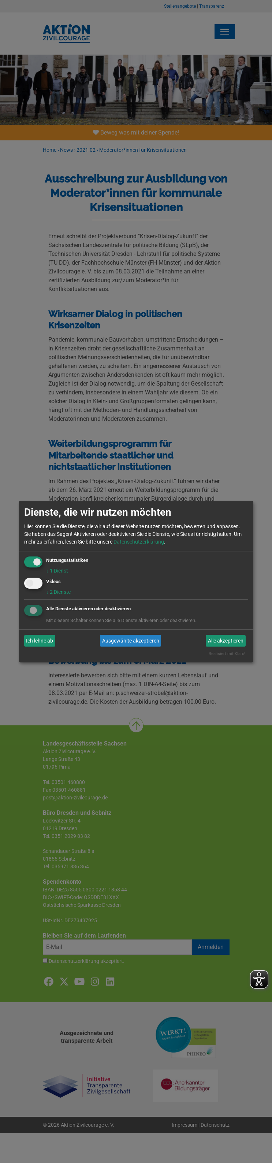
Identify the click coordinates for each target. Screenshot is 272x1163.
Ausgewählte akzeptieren (130, 641)
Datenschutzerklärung (138, 542)
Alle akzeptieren (225, 641)
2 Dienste (58, 592)
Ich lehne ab (39, 641)
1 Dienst (57, 571)
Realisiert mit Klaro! (227, 654)
